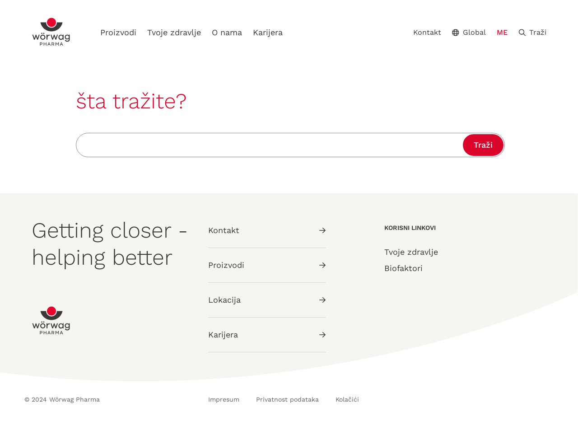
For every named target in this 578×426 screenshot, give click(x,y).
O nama (227, 32)
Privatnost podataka (287, 399)
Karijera (268, 32)
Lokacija (267, 299)
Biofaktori (403, 268)
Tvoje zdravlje (174, 32)
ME (502, 32)
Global (469, 32)
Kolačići (347, 399)
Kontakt (427, 32)
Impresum (223, 399)
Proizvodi (118, 32)
